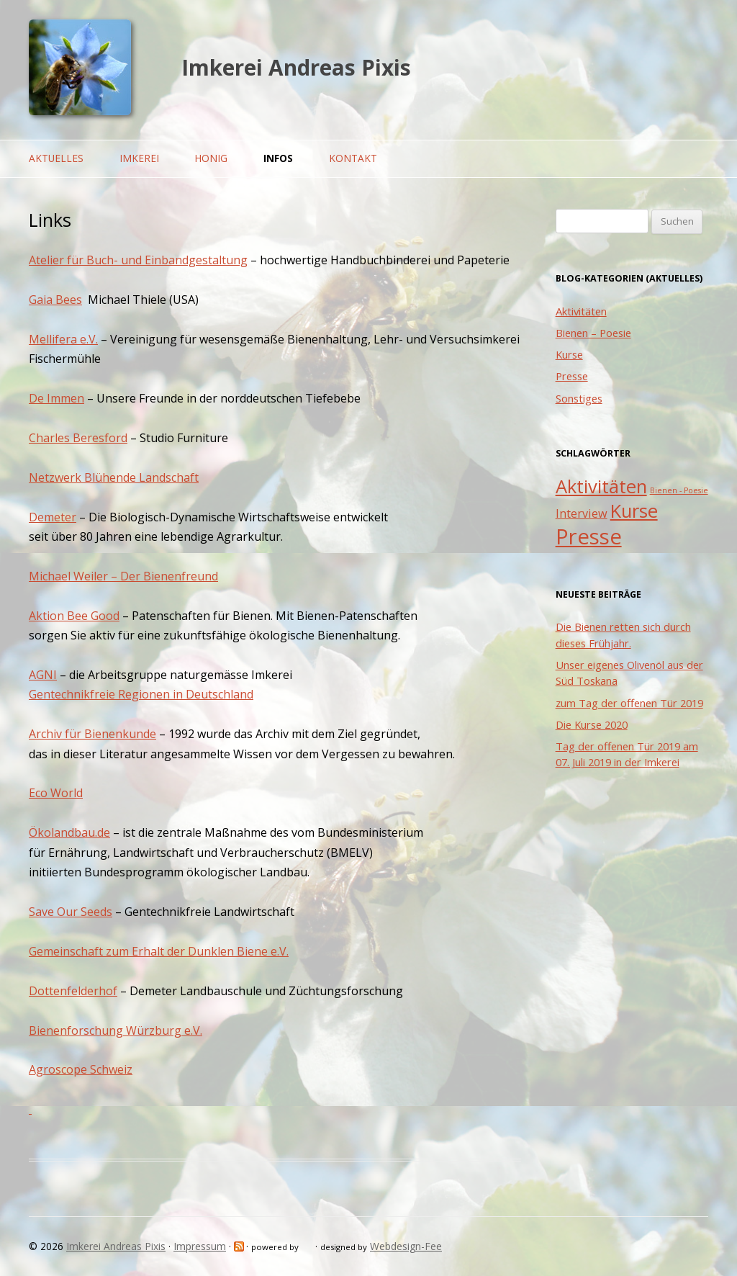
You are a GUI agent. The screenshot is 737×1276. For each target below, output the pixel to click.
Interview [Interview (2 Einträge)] (581, 513)
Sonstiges (579, 398)
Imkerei (139, 158)
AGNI (43, 675)
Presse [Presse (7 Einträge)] (589, 536)
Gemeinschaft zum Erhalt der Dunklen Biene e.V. (159, 951)
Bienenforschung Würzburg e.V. (115, 1030)
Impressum (199, 1246)
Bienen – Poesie (593, 332)
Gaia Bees (55, 299)
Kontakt (353, 158)
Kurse (569, 354)
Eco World (56, 793)
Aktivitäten (581, 311)
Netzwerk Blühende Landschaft (114, 477)
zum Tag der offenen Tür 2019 (629, 703)
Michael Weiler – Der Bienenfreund (123, 576)
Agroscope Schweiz (80, 1069)
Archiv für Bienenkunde (92, 734)
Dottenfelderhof (73, 991)
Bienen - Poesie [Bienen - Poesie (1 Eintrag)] (679, 490)
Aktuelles (56, 158)
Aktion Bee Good (74, 616)
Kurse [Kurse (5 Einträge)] (634, 511)
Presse (572, 376)
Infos (278, 158)
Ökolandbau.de (69, 832)
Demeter (52, 517)
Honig (210, 158)
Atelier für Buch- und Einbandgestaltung (138, 260)
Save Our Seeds (70, 912)
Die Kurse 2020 (592, 724)
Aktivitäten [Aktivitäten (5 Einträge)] (601, 486)
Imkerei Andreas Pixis (296, 67)
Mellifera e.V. (63, 339)
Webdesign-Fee (406, 1246)
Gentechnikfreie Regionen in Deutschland (141, 694)
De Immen (56, 398)
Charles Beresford (78, 438)
